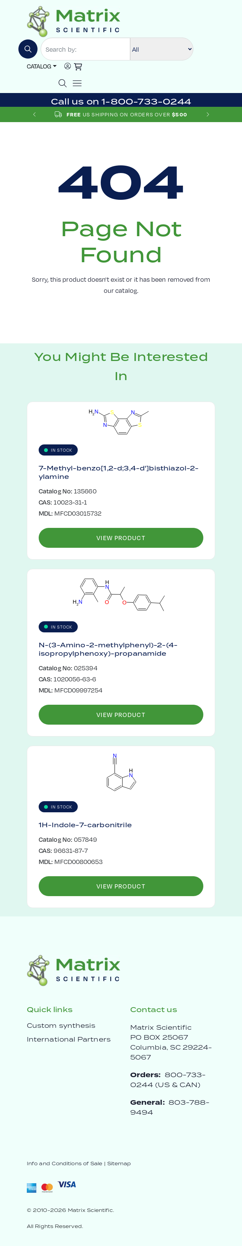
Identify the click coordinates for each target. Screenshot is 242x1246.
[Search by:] (85, 49)
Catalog (39, 66)
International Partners (69, 1039)
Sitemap (119, 1163)
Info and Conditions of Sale (64, 1163)
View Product (121, 538)
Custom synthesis (61, 1025)
